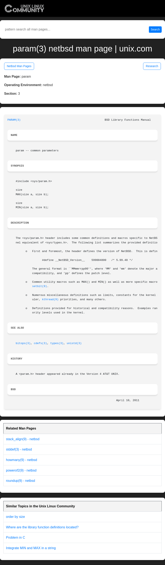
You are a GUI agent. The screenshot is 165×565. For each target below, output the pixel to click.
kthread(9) (50, 299)
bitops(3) (23, 343)
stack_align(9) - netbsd (22, 439)
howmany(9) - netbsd (21, 460)
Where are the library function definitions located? (42, 527)
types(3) (57, 343)
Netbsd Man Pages (19, 66)
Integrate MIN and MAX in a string (31, 548)
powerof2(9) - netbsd (21, 470)
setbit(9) (39, 286)
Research (152, 66)
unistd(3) (74, 343)
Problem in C (15, 537)
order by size (15, 516)
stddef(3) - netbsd (19, 449)
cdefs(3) (40, 343)
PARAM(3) (14, 119)
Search (155, 29)
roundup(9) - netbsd (20, 480)
